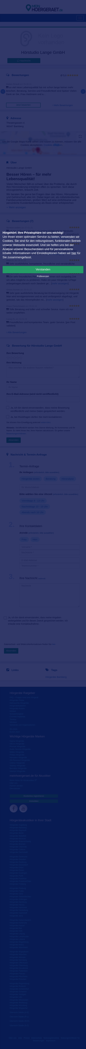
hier (73, 253)
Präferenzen (43, 276)
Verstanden (43, 269)
